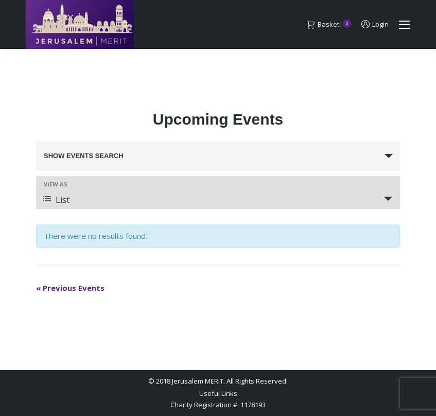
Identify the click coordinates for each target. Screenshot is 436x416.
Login (375, 24)
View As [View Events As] (55, 184)
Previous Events (70, 288)
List (56, 199)
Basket (329, 25)
